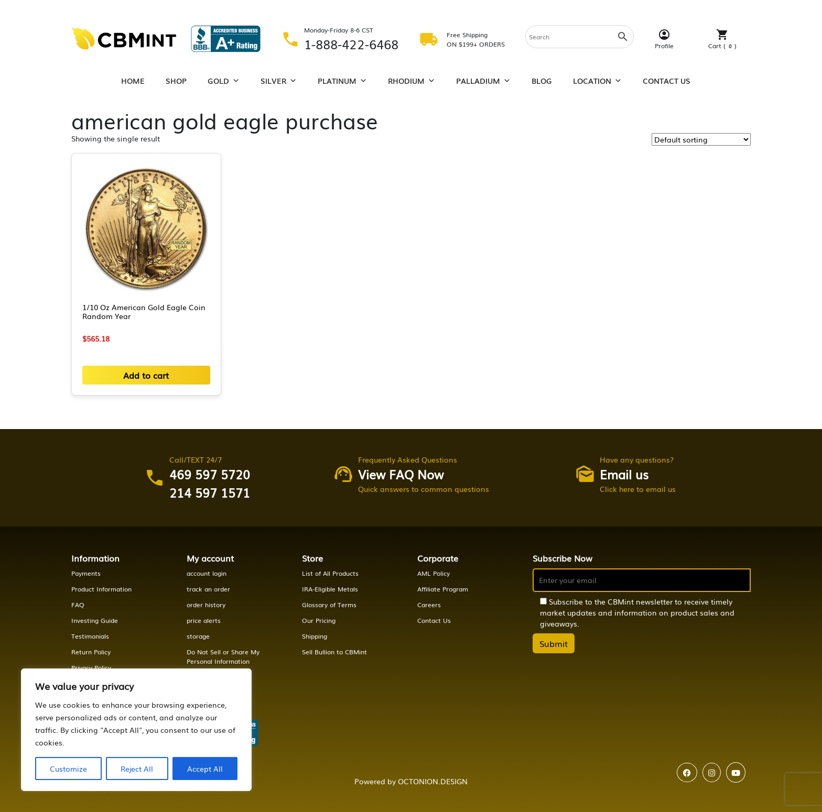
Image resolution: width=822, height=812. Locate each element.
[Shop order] (701, 139)
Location (597, 80)
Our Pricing (319, 620)
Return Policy (91, 651)
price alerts (204, 620)
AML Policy (433, 573)
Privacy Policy (91, 667)
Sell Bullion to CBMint (334, 651)
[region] (136, 729)
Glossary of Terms (329, 604)
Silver (279, 80)
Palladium (483, 80)
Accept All (205, 768)
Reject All (137, 768)
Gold (224, 80)
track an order (208, 589)
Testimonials (90, 636)
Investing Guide (94, 620)
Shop (176, 80)
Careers (429, 604)
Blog (542, 80)
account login (206, 573)
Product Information (101, 589)
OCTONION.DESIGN (433, 781)
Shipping (314, 636)
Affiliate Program (442, 589)
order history (206, 604)
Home (133, 80)
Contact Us (666, 80)
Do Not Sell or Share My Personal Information (223, 656)
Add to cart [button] (146, 375)
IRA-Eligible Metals (330, 589)
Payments (86, 573)
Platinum (342, 80)
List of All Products (330, 573)
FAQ (77, 604)
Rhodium (411, 80)
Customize (68, 768)
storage (198, 636)
